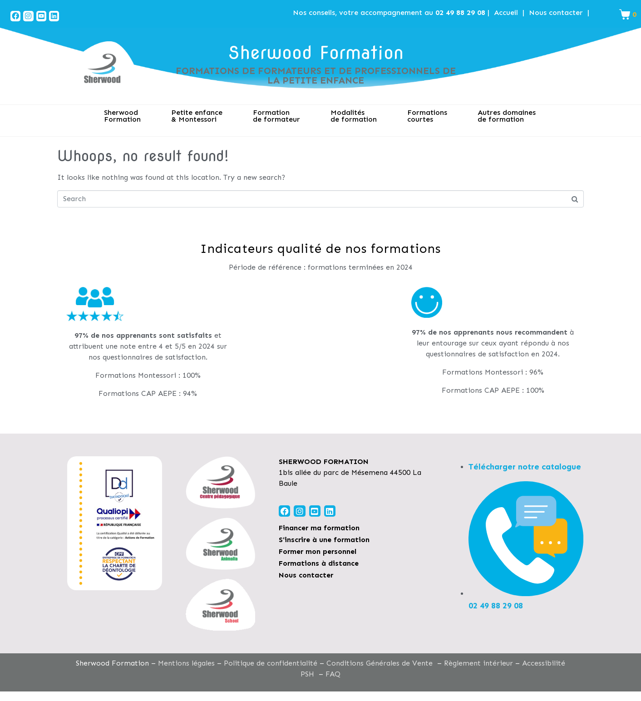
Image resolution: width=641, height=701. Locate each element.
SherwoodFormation (122, 115)
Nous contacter (556, 12)
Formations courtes (427, 115)
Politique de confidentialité (270, 663)
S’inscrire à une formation (324, 539)
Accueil (506, 12)
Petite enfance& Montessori (196, 115)
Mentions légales (186, 663)
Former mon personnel (317, 551)
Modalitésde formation (353, 115)
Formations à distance (319, 563)
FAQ (332, 674)
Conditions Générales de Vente (379, 663)
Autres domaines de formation (507, 115)
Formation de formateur (276, 115)
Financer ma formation (319, 527)
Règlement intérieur (478, 663)
